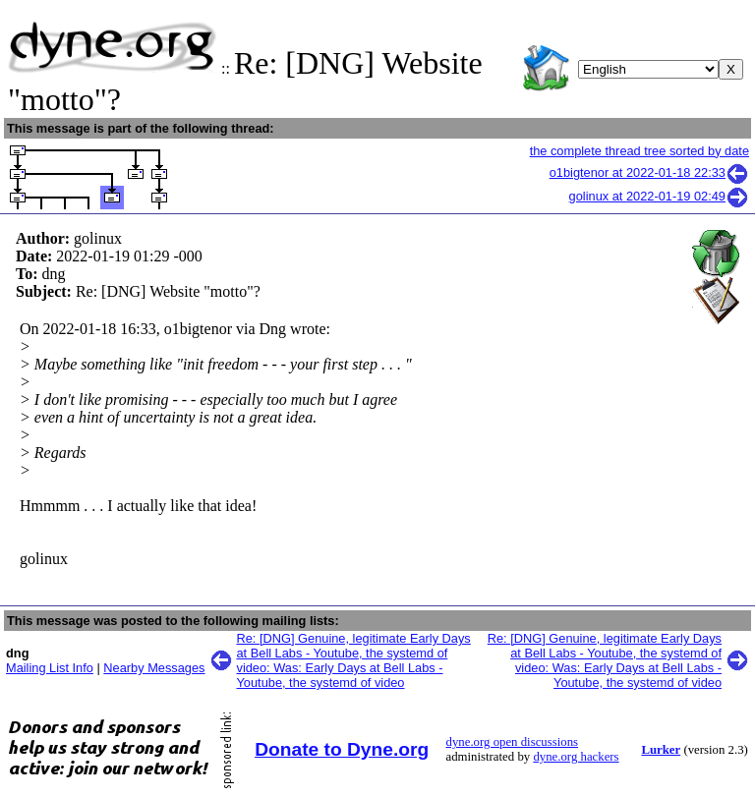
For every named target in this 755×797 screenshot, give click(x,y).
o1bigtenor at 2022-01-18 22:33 (649, 172)
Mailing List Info (49, 667)
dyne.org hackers (575, 757)
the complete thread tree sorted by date (639, 150)
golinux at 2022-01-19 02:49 (659, 196)
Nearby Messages (153, 667)
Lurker (660, 750)
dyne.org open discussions (512, 742)
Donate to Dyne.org (342, 749)
